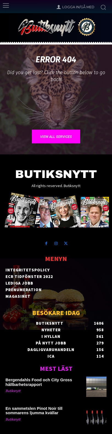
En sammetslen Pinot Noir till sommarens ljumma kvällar (34, 410)
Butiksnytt (12, 390)
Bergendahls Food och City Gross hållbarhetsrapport (38, 382)
